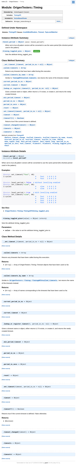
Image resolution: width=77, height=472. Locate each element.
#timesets (47, 146)
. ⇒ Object (17, 82)
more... (59, 21)
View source (6, 249)
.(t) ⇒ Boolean (14, 120)
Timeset (41, 32)
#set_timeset (25, 146)
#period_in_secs (11, 146)
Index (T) (4, 1)
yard (46, 468)
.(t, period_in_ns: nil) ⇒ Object (31, 89)
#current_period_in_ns (14, 141)
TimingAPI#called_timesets (24, 78)
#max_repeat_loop (12, 144)
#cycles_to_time (49, 141)
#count (69, 139)
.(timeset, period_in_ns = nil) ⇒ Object (28, 65)
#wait (7, 148)
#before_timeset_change (15, 139)
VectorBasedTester (20, 18)
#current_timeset (33, 141)
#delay (60, 141)
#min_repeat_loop (47, 144)
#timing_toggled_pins (61, 146)
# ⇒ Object (14, 42)
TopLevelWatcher (51, 32)
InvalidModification (30, 32)
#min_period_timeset (30, 144)
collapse (71, 38)
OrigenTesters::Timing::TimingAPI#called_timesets (33, 284)
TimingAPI (17, 15)
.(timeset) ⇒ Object (19, 127)
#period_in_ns (62, 144)
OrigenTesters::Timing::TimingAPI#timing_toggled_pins (27, 213)
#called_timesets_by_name (54, 139)
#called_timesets (33, 139)
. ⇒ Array (14, 68)
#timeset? (37, 146)
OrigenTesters (13, 1)
